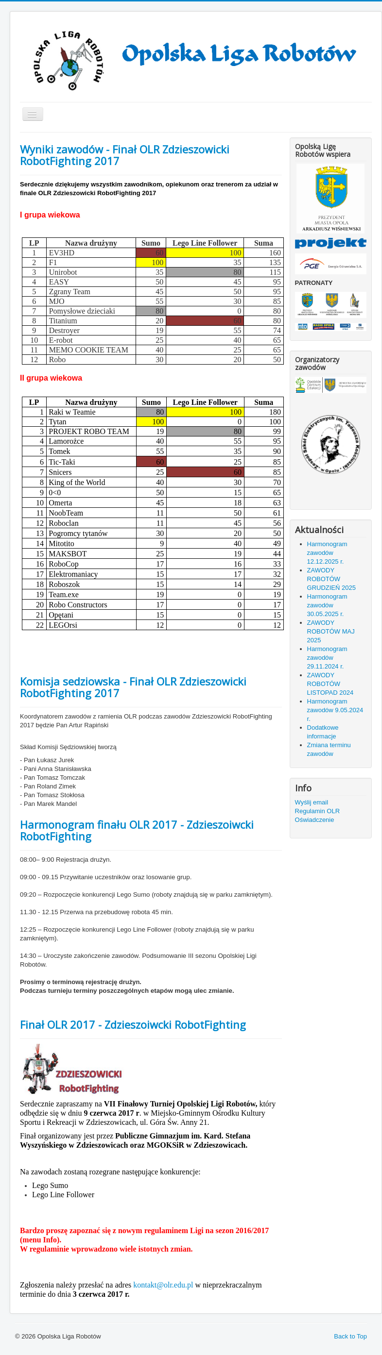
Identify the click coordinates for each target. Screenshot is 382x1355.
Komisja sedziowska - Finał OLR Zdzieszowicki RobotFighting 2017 (133, 687)
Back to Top (350, 1336)
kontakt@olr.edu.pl (163, 1285)
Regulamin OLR (317, 811)
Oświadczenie (314, 819)
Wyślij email (312, 802)
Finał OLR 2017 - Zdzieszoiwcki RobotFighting (133, 1024)
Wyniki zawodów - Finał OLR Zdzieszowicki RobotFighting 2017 (124, 155)
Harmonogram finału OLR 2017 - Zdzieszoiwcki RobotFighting (137, 830)
